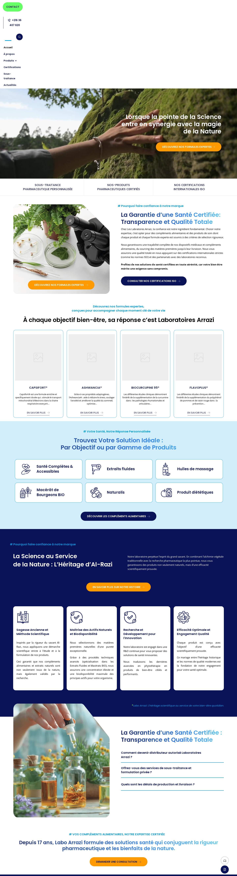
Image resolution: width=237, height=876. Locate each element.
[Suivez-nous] (225, 860)
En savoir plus (36, 338)
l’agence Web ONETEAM (148, 870)
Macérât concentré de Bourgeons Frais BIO (144, 842)
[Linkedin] (20, 870)
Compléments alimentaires (136, 822)
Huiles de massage (131, 835)
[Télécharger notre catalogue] (225, 869)
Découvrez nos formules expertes (59, 210)
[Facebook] (12, 870)
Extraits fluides (129, 829)
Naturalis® (127, 849)
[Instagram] (27, 870)
